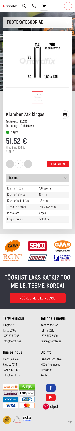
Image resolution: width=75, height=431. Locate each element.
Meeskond (46, 370)
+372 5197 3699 (49, 336)
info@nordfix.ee (12, 341)
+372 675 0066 (11, 336)
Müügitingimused (50, 365)
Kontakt (45, 375)
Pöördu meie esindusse (37, 298)
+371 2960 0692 (11, 370)
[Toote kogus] (19, 164)
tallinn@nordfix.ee (51, 341)
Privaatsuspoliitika (51, 359)
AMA (70, 422)
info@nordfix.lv (11, 375)
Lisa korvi (58, 164)
